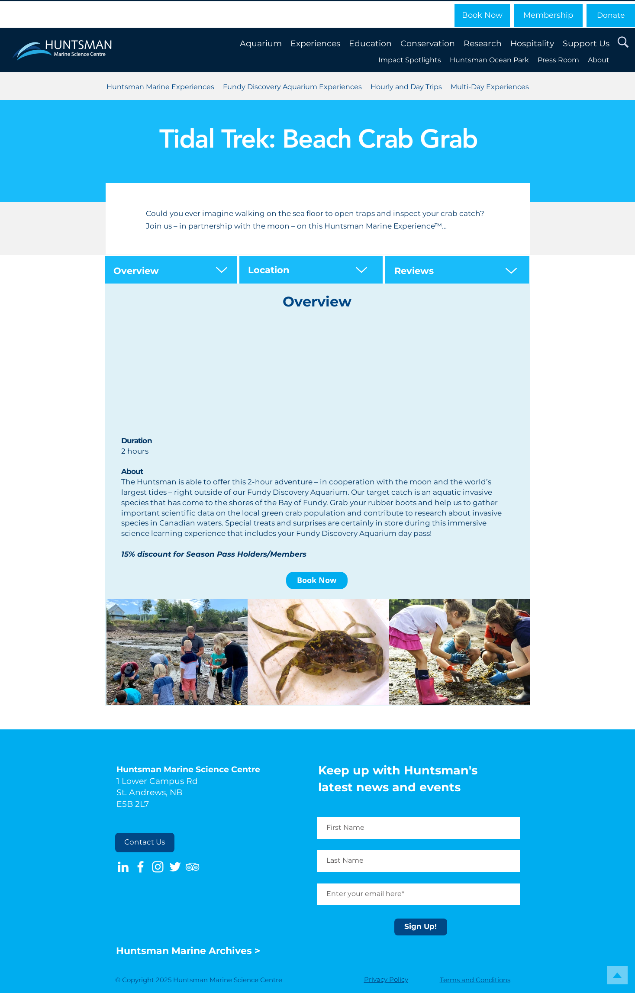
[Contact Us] (144, 842)
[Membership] (548, 15)
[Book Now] (482, 15)
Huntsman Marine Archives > (189, 951)
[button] (623, 42)
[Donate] (611, 15)
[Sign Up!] (420, 927)
